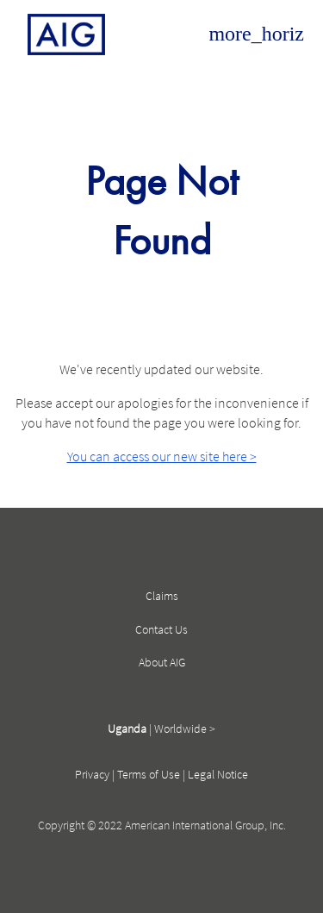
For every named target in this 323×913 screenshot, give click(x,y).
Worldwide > (184, 728)
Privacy (92, 774)
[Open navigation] (256, 34)
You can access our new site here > (162, 456)
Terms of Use (148, 774)
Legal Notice (218, 774)
